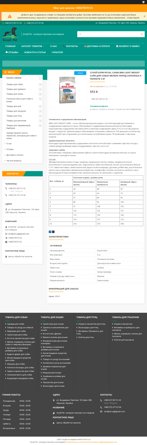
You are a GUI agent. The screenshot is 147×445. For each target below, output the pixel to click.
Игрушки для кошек (52, 373)
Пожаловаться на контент (77, 442)
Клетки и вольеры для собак (20, 367)
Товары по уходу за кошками (56, 359)
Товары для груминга (16, 89)
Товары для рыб (13, 106)
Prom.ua (86, 439)
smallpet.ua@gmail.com (18, 234)
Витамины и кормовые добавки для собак (16, 349)
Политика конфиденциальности (103, 442)
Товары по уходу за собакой (20, 327)
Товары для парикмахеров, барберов (18, 126)
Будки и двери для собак (18, 354)
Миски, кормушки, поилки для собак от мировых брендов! (20, 343)
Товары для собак (14, 84)
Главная (10, 46)
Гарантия (57, 52)
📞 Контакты (70, 46)
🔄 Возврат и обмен (127, 46)
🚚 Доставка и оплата (97, 46)
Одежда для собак (15, 324)
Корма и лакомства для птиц (91, 324)
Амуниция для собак (16, 331)
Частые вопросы (13, 161)
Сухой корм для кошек (53, 324)
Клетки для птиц (86, 337)
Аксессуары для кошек (53, 386)
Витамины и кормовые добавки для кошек (52, 348)
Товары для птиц (14, 116)
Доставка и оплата (14, 155)
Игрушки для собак (16, 364)
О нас (53, 46)
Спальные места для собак (19, 375)
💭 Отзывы (11, 52)
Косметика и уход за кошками (56, 363)
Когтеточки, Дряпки (52, 334)
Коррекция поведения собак (20, 378)
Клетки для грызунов (124, 340)
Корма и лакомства (123, 324)
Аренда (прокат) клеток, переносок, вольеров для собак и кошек (21, 135)
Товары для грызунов (16, 111)
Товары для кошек (14, 94)
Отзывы (10, 149)
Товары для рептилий (16, 120)
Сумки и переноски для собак (20, 371)
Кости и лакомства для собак (21, 338)
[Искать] (142, 34)
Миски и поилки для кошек (55, 337)
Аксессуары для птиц (88, 327)
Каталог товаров (31, 46)
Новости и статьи (35, 52)
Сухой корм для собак (17, 335)
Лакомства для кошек (53, 382)
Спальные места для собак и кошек (19, 100)
